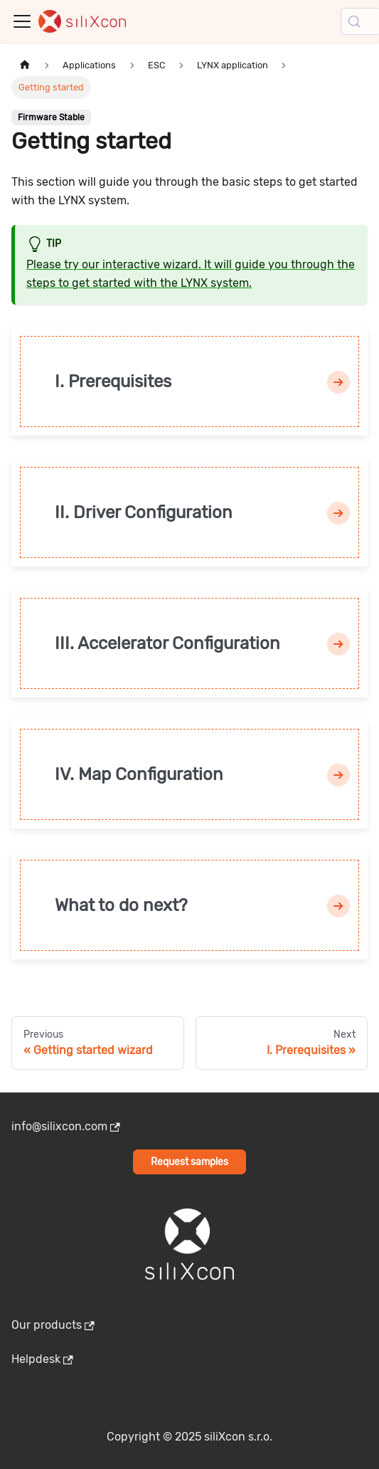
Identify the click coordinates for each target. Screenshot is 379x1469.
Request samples (189, 1162)
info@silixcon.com (65, 1126)
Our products (53, 1325)
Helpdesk (42, 1359)
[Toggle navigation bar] (22, 21)
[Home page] (24, 65)
